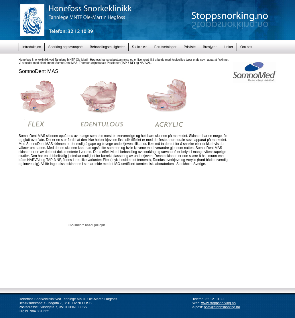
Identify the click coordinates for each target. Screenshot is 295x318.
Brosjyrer (210, 47)
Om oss (246, 47)
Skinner (139, 47)
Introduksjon (31, 47)
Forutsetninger (165, 47)
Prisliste (190, 47)
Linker (228, 47)
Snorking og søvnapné (65, 47)
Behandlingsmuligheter (107, 47)
